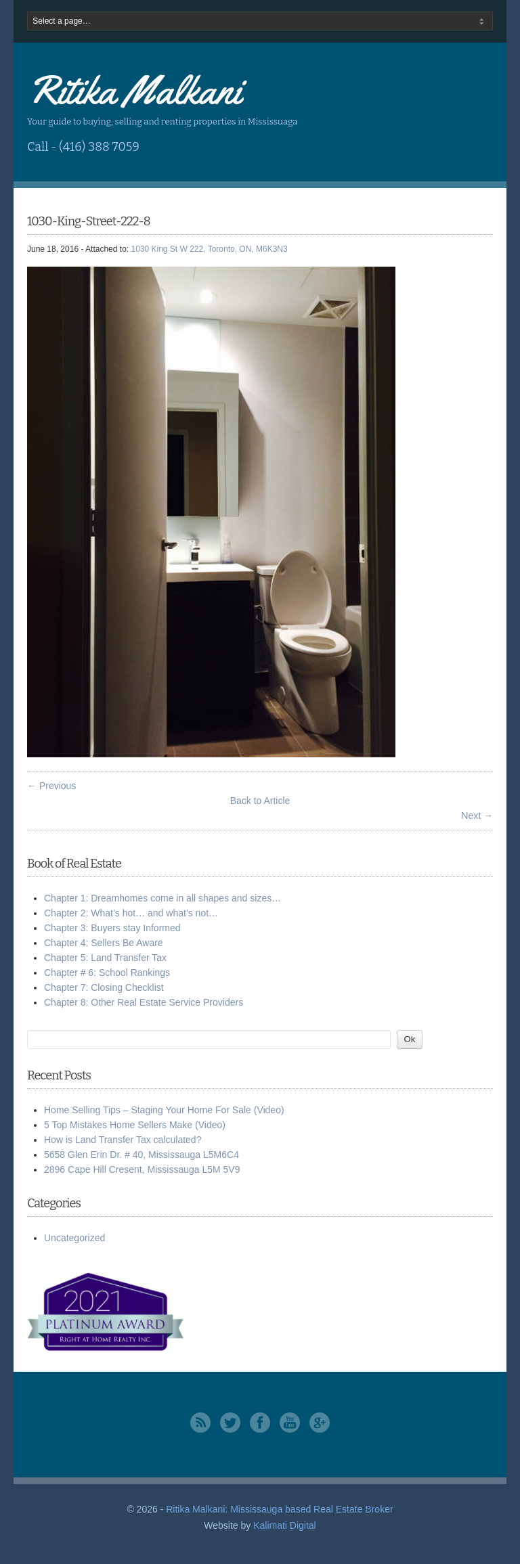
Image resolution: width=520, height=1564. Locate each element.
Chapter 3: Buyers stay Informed (112, 927)
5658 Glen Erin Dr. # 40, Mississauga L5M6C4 (141, 1154)
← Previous (51, 785)
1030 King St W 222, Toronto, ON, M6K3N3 (209, 249)
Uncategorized (74, 1237)
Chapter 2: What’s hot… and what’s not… (131, 913)
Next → (477, 815)
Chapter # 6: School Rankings (107, 972)
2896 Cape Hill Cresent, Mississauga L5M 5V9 (142, 1169)
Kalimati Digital (284, 1525)
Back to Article (260, 800)
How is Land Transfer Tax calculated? (122, 1139)
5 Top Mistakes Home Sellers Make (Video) (134, 1124)
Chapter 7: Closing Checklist (104, 987)
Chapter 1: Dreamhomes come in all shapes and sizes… (162, 898)
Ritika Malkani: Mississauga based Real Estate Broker (279, 1509)
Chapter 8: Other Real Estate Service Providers (143, 1002)
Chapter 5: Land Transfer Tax (105, 957)
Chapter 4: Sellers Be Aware (103, 942)
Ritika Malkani (134, 90)
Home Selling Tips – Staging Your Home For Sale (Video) (164, 1109)
